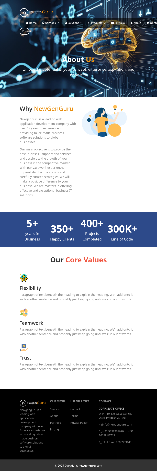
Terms (74, 416)
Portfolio (55, 423)
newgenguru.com (90, 465)
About (54, 416)
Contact (75, 409)
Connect (25, 31)
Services (55, 409)
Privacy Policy (78, 423)
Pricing (54, 429)
